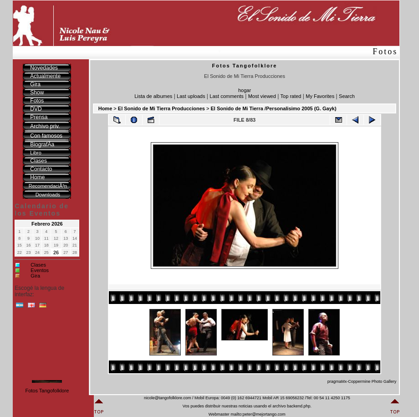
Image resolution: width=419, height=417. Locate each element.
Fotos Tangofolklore (47, 390)
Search (347, 96)
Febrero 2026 (46, 224)
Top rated (291, 96)
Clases (38, 265)
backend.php (299, 406)
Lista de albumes (153, 96)
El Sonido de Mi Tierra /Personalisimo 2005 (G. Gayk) (273, 108)
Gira (35, 275)
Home (105, 108)
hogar (244, 90)
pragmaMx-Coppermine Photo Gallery (362, 381)
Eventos (40, 270)
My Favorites (320, 96)
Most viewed (262, 96)
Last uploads (191, 96)
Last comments (227, 96)
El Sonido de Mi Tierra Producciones (161, 108)
